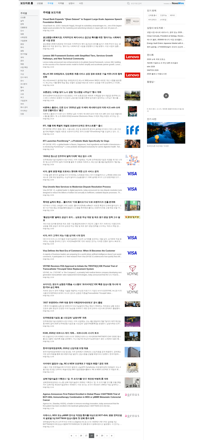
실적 (22, 21)
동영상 (150, 82)
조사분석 (23, 84)
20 (103, 435)
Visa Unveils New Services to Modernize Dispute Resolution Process (77, 187)
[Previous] (76, 435)
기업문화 (23, 41)
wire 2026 (151, 66)
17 (87, 435)
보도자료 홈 (26, 3)
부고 (22, 97)
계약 (22, 57)
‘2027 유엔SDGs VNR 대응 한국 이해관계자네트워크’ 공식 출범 (72, 302)
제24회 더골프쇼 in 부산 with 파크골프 (162, 63)
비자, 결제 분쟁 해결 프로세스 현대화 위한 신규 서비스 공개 (71, 171)
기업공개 (23, 101)
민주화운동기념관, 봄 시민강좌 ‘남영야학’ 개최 (64, 318)
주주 (22, 104)
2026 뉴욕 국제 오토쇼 (156, 59)
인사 (22, 31)
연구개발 (23, 54)
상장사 (71, 3)
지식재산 (23, 111)
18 (92, 435)
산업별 (40, 3)
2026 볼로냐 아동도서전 (157, 74)
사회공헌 (23, 37)
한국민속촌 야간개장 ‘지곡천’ (158, 146)
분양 (22, 44)
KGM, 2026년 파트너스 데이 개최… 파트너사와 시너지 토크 (71, 333)
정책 (22, 91)
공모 (22, 61)
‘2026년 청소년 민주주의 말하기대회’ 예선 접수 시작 (67, 156)
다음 (183, 133)
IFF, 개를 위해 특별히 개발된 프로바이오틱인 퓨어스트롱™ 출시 (73, 126)
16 (82, 435)
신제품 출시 (152, 15)
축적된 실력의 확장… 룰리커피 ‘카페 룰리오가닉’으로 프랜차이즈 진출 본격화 (79, 202)
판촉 (22, 24)
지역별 (61, 3)
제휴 (22, 34)
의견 (22, 71)
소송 (22, 94)
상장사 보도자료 (155, 28)
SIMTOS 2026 (152, 70)
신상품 (23, 17)
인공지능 (163, 15)
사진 (81, 3)
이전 (149, 133)
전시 (22, 81)
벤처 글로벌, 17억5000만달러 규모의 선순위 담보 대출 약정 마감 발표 (175, 47)
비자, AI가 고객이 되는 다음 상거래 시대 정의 (64, 235)
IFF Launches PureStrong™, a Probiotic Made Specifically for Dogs (76, 141)
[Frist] (71, 435)
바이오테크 (152, 20)
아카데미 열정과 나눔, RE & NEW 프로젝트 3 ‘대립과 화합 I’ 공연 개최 (75, 364)
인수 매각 (24, 77)
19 (98, 435)
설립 (22, 51)
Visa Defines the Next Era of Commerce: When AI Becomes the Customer (79, 251)
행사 (22, 87)
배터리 (172, 15)
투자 (22, 47)
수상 (22, 74)
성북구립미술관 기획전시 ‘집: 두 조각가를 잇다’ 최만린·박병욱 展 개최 (75, 379)
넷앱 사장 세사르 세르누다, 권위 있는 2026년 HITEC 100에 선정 (173, 32)
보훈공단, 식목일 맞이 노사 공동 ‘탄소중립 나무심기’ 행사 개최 (72, 92)
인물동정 (23, 27)
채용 (22, 64)
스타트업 (163, 20)
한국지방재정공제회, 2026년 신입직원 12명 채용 (65, 348)
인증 (22, 114)
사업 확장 (24, 67)
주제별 (50, 3)
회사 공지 (24, 107)
